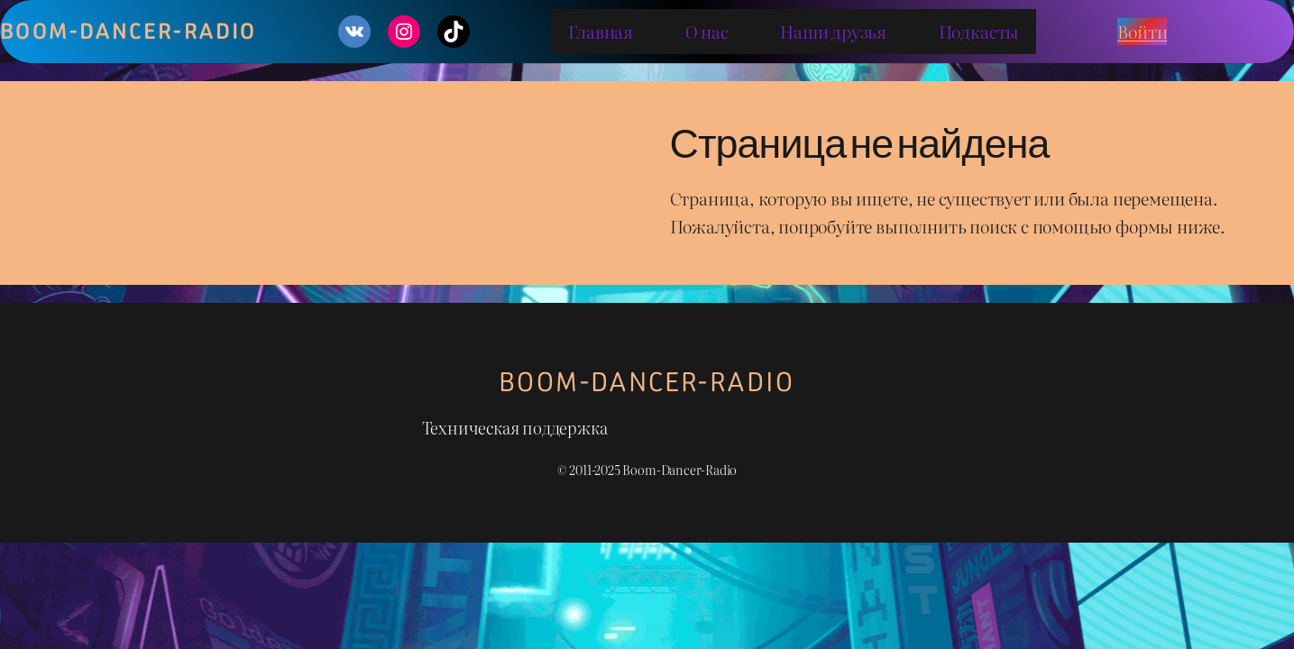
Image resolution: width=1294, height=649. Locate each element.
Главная (600, 31)
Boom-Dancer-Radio (647, 381)
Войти (1142, 31)
